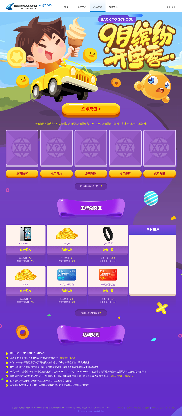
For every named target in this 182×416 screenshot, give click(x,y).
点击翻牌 (22, 173)
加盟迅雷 (137, 408)
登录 (168, 7)
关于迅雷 (120, 408)
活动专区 (97, 7)
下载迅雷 (128, 408)
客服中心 (154, 408)
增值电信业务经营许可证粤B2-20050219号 (59, 408)
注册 (174, 7)
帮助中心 (113, 7)
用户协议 (172, 408)
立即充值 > (91, 109)
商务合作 (146, 408)
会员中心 (82, 7)
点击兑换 (25, 249)
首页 (66, 7)
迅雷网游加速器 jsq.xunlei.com (29, 6)
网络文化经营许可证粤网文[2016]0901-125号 (93, 408)
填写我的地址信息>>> (122, 376)
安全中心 (163, 408)
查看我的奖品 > (68, 358)
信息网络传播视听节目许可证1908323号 (27, 408)
